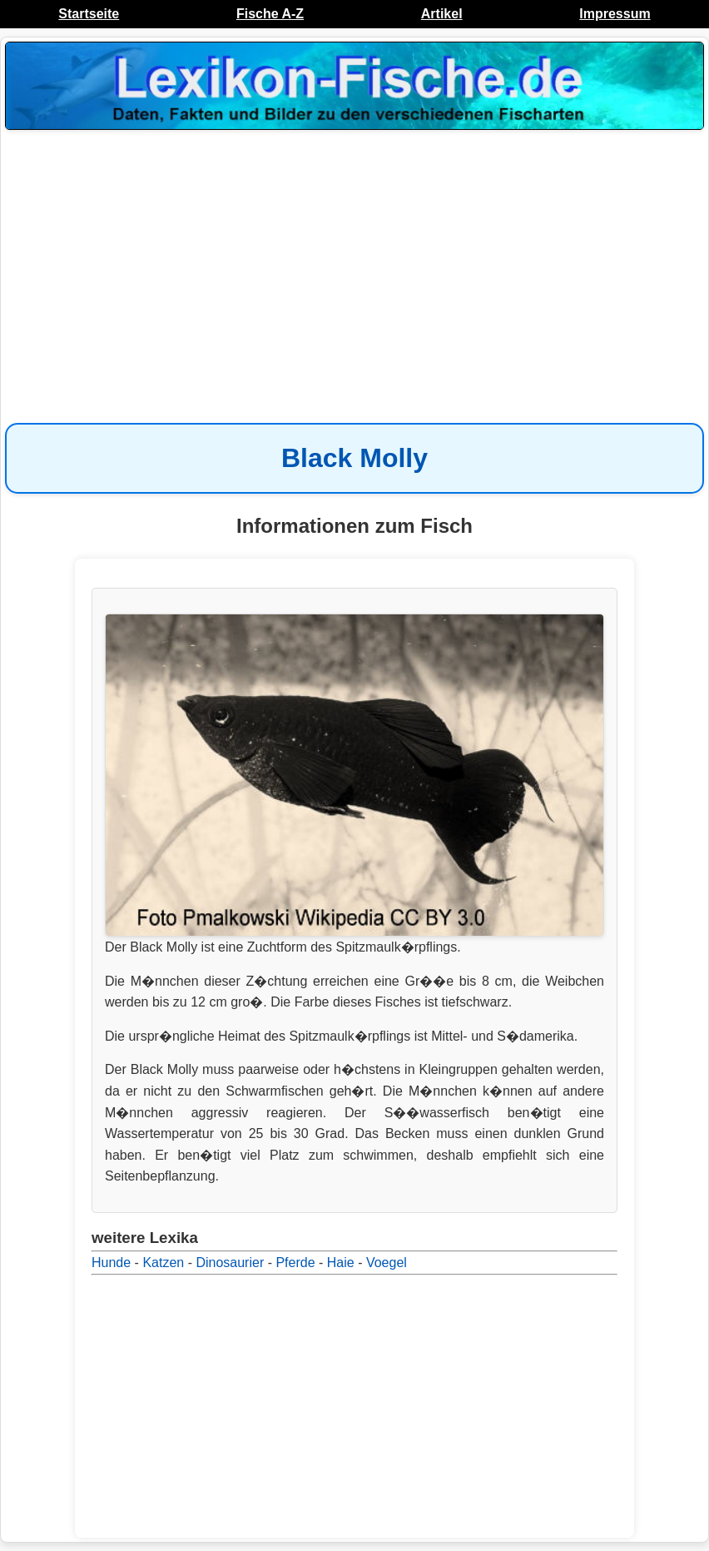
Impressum (614, 14)
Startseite (88, 14)
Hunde (111, 1262)
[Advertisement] (354, 268)
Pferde (295, 1262)
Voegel (386, 1262)
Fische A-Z (270, 14)
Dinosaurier (230, 1262)
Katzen (163, 1262)
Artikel (442, 14)
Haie (340, 1262)
